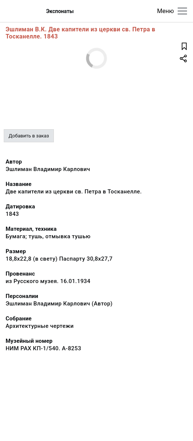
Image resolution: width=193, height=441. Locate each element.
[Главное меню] (182, 11)
